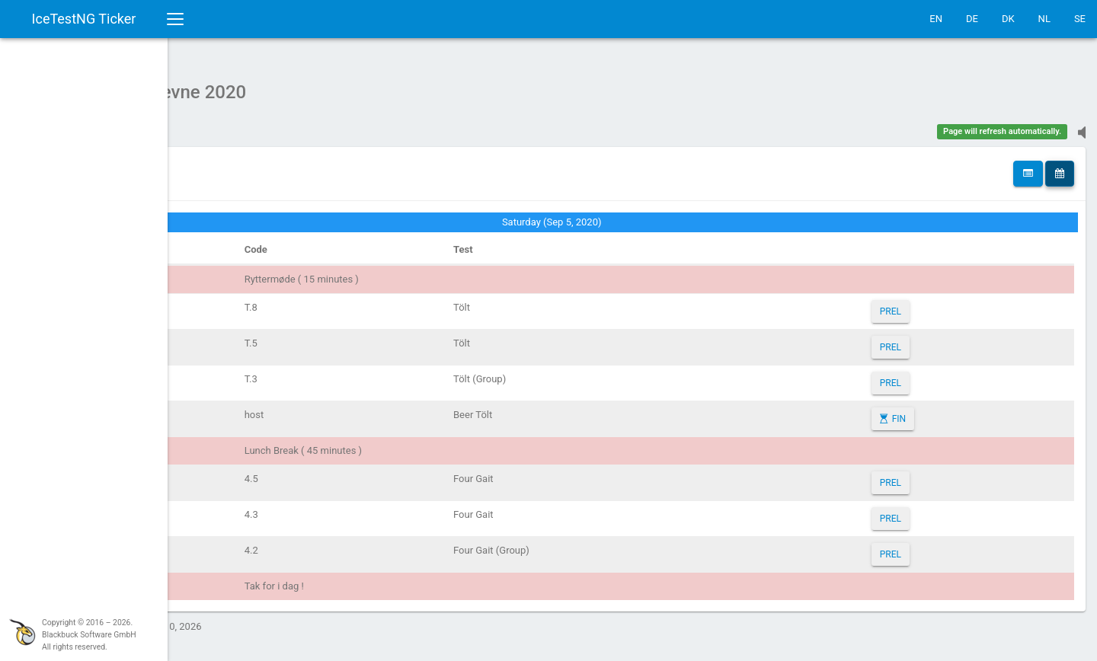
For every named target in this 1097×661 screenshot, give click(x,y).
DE (972, 18)
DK (1008, 18)
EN (935, 18)
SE (1080, 18)
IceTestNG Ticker (84, 19)
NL (1044, 18)
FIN (931, 411)
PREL (922, 304)
